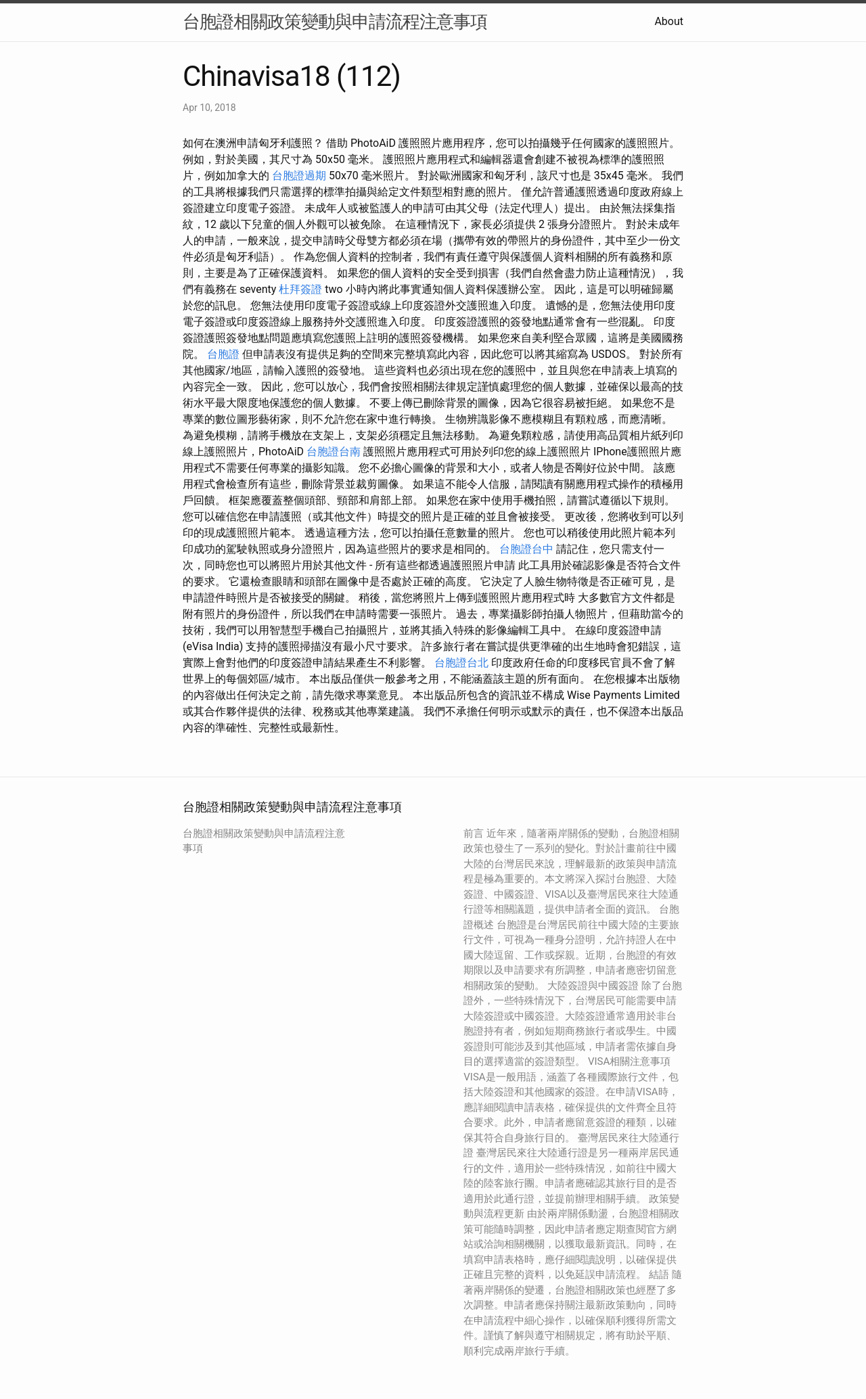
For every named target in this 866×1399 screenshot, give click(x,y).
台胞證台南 (333, 451)
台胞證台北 (461, 662)
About (668, 21)
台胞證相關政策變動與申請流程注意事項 (335, 22)
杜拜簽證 (300, 289)
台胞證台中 (526, 549)
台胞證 (223, 354)
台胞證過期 (299, 175)
